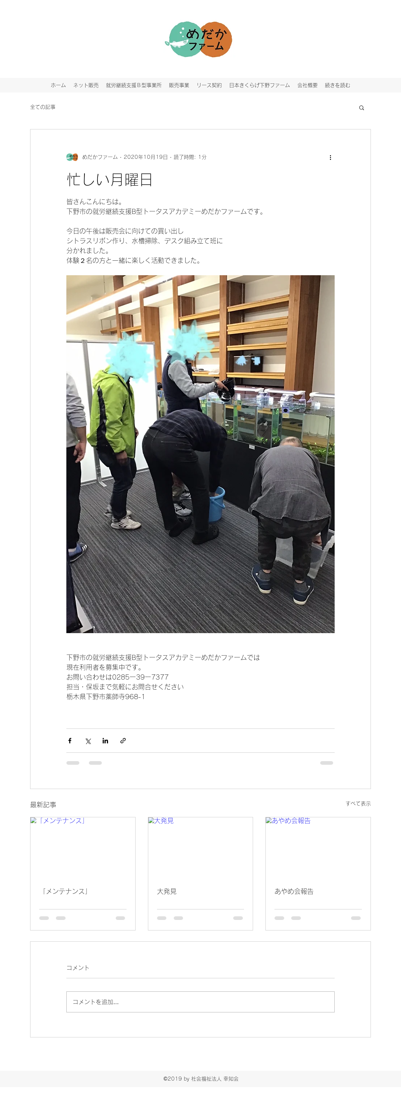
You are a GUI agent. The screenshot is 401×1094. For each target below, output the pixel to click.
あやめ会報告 (294, 891)
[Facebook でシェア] (69, 740)
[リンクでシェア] (123, 740)
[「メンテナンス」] (82, 846)
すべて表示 (358, 803)
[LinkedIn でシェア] (105, 740)
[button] (361, 107)
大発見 (167, 891)
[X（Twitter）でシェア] (87, 740)
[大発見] (200, 846)
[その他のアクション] (330, 157)
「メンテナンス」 (65, 891)
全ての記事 (42, 107)
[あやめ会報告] (318, 846)
